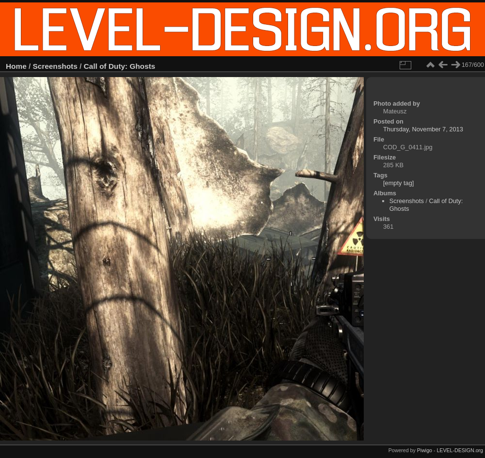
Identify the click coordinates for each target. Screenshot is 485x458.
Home (16, 66)
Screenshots (55, 66)
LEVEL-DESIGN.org (459, 450)
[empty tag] (398, 183)
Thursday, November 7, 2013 (423, 129)
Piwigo (424, 450)
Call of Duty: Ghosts (120, 66)
